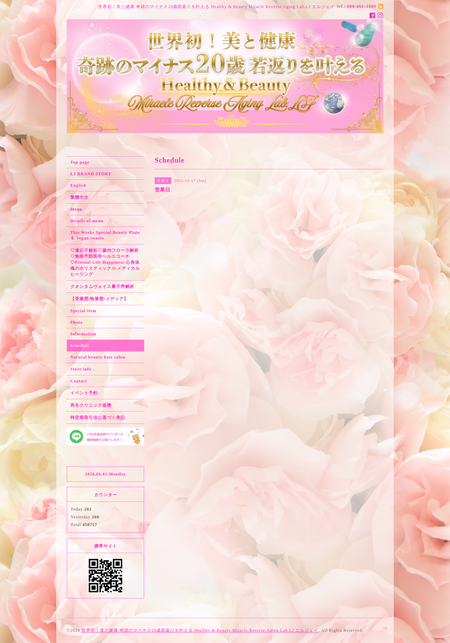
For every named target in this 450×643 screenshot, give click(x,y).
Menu (76, 209)
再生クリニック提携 (90, 405)
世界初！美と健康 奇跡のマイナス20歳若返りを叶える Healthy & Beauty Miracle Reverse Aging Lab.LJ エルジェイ (200, 630)
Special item (83, 310)
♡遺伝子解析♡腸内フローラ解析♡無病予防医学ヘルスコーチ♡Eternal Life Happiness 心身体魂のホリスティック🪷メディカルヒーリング (105, 262)
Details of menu (87, 220)
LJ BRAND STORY (90, 173)
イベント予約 (84, 393)
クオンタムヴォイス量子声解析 (102, 286)
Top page (80, 162)
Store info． (83, 369)
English (78, 185)
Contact (78, 381)
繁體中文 (79, 197)
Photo (76, 322)
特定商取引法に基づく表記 (97, 417)
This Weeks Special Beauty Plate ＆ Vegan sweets (105, 235)
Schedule (79, 345)
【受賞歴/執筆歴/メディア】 (99, 298)
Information (83, 334)
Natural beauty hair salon (97, 357)
